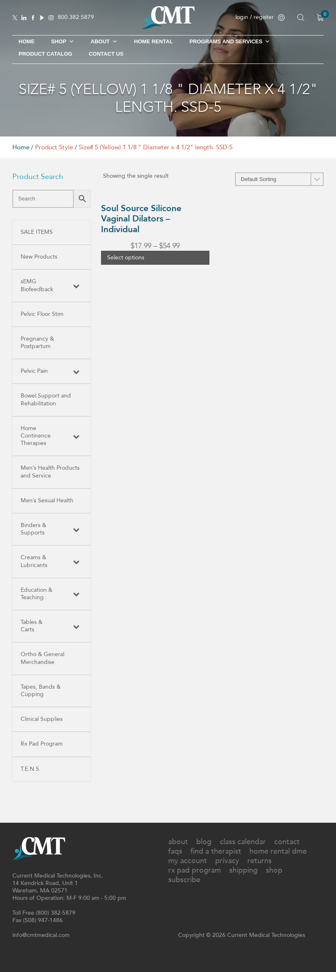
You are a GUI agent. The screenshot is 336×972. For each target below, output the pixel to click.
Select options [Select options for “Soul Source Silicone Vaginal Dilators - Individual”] (125, 257)
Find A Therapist (215, 851)
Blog (203, 842)
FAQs (175, 851)
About (104, 41)
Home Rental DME (278, 851)
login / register (260, 17)
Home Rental (153, 41)
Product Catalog (45, 54)
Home (27, 41)
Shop (274, 870)
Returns (259, 861)
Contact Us (106, 54)
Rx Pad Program (194, 870)
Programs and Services (229, 41)
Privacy (227, 861)
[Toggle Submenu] (76, 285)
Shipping (243, 870)
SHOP (62, 41)
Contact (287, 842)
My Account (187, 861)
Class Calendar (243, 842)
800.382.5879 (76, 17)
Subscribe (184, 880)
